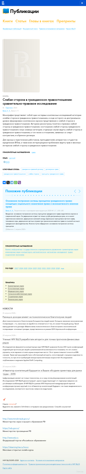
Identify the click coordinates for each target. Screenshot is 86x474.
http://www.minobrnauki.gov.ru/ (16, 418)
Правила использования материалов (52, 29)
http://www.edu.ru (10, 437)
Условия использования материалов (50, 460)
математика (51, 252)
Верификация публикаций (12, 29)
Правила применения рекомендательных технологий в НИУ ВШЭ (54, 464)
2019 (53, 268)
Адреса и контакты (27, 460)
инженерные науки (13, 252)
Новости (8, 308)
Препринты (66, 21)
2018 (58, 268)
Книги (8, 21)
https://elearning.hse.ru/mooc (16, 447)
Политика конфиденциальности (15, 464)
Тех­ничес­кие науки (15, 299)
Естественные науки (16, 288)
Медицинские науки (16, 291)
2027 (17, 268)
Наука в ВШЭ (70, 29)
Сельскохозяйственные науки (20, 294)
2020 (49, 268)
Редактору (79, 471)
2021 (44, 268)
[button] (12, 195)
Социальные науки (15, 296)
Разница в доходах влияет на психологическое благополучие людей (37, 316)
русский (12, 158)
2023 (35, 268)
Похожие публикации (23, 191)
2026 (21, 268)
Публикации (24, 11)
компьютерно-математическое (33, 252)
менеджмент (62, 252)
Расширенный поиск (30, 29)
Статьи (20, 21)
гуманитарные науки (70, 249)
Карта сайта (7, 468)
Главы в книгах (41, 21)
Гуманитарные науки (16, 286)
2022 (39, 268)
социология (10, 254)
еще (62, 268)
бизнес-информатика (13, 249)
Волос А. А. (6, 111)
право (70, 252)
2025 (26, 268)
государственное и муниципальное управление (42, 249)
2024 (30, 268)
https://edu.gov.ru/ (11, 428)
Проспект (9, 108)
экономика (20, 254)
